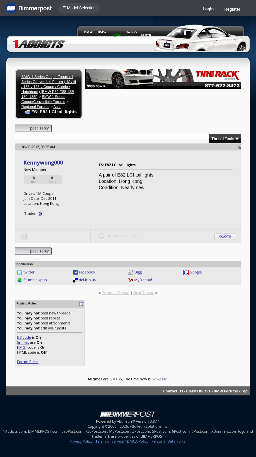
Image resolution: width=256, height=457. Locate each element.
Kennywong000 (43, 162)
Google (196, 271)
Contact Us (173, 390)
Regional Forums (35, 107)
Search (146, 35)
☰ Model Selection (79, 8)
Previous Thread (115, 292)
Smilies (23, 342)
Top (244, 390)
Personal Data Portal (168, 441)
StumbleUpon (35, 279)
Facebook (87, 271)
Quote (225, 236)
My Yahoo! (143, 279)
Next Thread (143, 292)
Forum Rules (27, 361)
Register (232, 9)
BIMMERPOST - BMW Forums (212, 390)
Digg (138, 271)
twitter (29, 271)
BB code (24, 337)
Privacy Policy (81, 441)
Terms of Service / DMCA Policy (121, 441)
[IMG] (21, 347)
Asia (56, 107)
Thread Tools (222, 139)
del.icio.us (87, 279)
